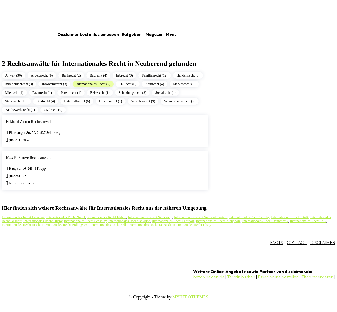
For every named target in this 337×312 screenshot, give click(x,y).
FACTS (276, 242)
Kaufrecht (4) (154, 84)
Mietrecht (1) (14, 92)
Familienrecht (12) (155, 75)
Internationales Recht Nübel (65, 217)
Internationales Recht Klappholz (218, 221)
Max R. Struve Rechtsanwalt (28, 157)
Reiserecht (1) (100, 92)
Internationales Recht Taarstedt (149, 225)
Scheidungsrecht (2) (132, 92)
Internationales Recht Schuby (249, 217)
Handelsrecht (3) (188, 75)
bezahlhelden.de (208, 277)
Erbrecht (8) (124, 75)
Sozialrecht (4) (165, 92)
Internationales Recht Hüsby (42, 221)
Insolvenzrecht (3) (54, 84)
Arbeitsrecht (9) (42, 75)
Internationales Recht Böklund (129, 221)
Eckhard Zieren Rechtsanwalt (29, 122)
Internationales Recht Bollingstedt (65, 225)
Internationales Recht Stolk (290, 217)
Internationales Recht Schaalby (85, 221)
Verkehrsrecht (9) (143, 101)
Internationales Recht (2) (93, 84)
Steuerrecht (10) (16, 101)
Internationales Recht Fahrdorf (173, 221)
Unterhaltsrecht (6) (77, 101)
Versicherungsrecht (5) (179, 101)
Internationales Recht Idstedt (106, 217)
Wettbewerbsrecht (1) (20, 110)
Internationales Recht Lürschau (23, 217)
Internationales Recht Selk (108, 225)
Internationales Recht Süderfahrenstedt (201, 217)
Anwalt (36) (13, 75)
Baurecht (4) (98, 75)
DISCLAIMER (322, 242)
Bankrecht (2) (71, 75)
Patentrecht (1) (71, 92)
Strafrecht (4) (46, 101)
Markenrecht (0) (184, 84)
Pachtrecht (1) (42, 92)
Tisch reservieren (317, 277)
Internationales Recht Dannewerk (265, 221)
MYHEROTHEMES (190, 297)
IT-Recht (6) (127, 84)
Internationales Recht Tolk (308, 221)
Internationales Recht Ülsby (192, 225)
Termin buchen (241, 277)
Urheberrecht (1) (110, 101)
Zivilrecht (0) (53, 110)
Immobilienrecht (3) (19, 84)
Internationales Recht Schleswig (150, 217)
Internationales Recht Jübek (21, 225)
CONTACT (297, 242)
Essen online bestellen (278, 277)
